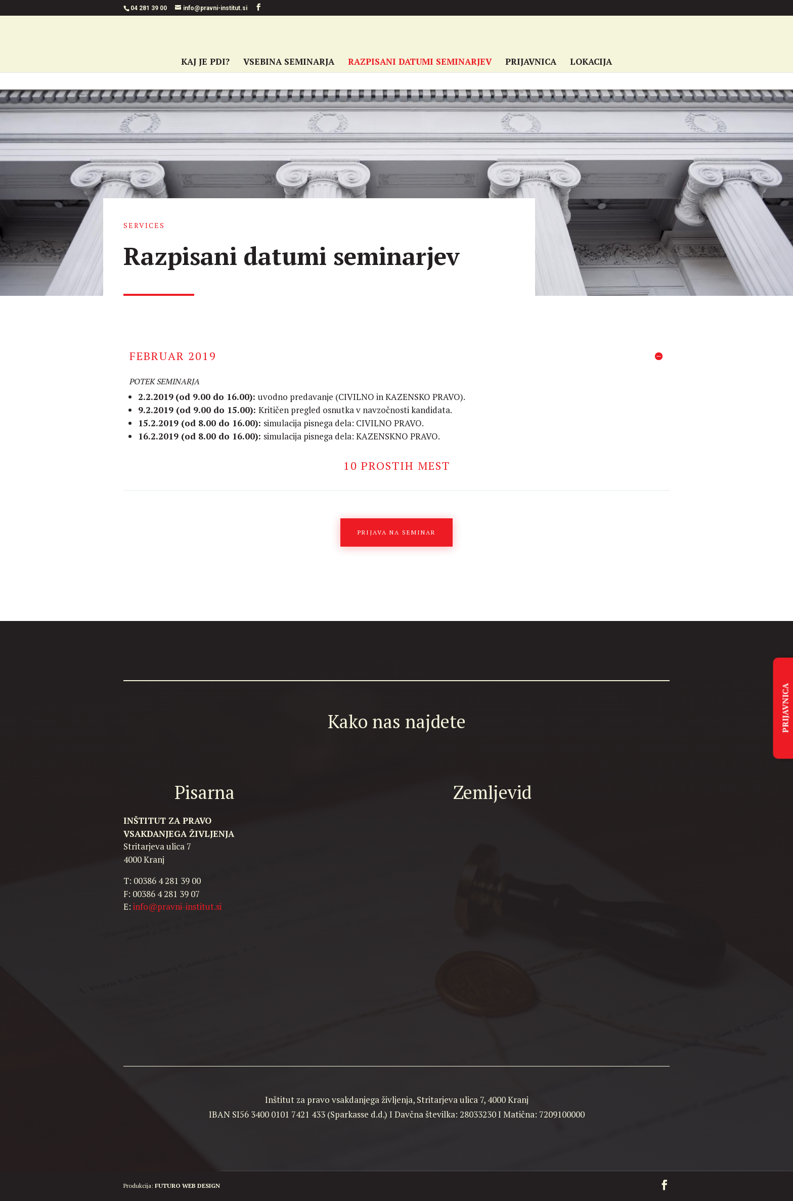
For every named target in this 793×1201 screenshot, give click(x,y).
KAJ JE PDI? (205, 62)
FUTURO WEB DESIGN (187, 1185)
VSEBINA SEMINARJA (288, 62)
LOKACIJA (591, 62)
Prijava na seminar (396, 532)
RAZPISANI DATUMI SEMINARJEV (420, 62)
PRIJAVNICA (530, 62)
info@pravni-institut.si (177, 906)
